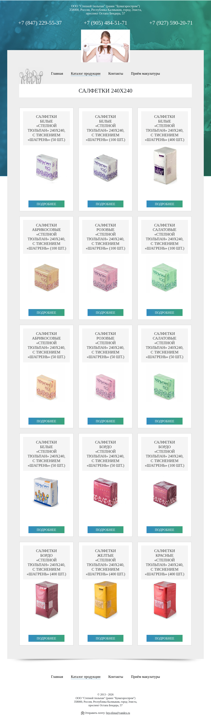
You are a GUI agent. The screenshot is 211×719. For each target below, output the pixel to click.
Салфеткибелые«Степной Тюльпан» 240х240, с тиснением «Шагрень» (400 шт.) (164, 128)
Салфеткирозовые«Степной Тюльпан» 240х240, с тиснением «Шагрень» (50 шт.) (105, 345)
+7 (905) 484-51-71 (105, 23)
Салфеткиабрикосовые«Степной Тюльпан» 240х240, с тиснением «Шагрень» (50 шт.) (46, 345)
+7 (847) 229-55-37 (40, 23)
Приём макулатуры (145, 73)
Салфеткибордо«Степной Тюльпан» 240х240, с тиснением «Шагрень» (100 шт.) (164, 453)
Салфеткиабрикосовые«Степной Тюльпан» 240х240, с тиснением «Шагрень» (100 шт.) (46, 236)
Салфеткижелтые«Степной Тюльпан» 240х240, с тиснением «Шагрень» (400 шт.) (105, 562)
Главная (57, 73)
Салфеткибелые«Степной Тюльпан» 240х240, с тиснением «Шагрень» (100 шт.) (105, 128)
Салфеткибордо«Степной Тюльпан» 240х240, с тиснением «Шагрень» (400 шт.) (46, 562)
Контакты (115, 73)
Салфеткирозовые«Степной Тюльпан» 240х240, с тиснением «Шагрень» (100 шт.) (105, 236)
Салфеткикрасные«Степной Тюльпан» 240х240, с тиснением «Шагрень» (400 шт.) (164, 562)
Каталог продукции (85, 73)
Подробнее (46, 204)
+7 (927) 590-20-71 (171, 23)
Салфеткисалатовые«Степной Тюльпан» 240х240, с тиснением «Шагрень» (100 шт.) (164, 236)
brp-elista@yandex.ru (118, 712)
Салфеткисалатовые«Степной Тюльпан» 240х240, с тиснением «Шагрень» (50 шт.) (164, 345)
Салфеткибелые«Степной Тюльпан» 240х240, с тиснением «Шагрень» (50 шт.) (46, 128)
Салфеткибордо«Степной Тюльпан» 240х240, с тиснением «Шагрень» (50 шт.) (105, 453)
